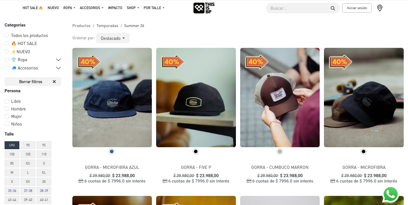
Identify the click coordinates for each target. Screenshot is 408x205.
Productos (81, 25)
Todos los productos (29, 35)
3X (44, 181)
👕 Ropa (19, 59)
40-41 (44, 200)
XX (28, 181)
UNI (12, 145)
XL (44, 172)
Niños (16, 124)
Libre (16, 101)
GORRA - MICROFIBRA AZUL (112, 167)
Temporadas (107, 25)
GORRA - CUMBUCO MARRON (280, 167)
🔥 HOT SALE (24, 43)
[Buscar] (333, 8)
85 (12, 163)
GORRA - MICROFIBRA (363, 167)
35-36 (12, 190)
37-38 (28, 190)
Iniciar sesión (357, 8)
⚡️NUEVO (20, 51)
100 (12, 154)
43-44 (12, 200)
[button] (113, 38)
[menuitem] (32, 8)
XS (28, 163)
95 (44, 145)
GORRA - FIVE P (196, 167)
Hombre (18, 109)
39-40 (28, 200)
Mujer (16, 116)
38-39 (44, 190)
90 (28, 145)
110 (43, 154)
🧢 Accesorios (24, 68)
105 (27, 154)
